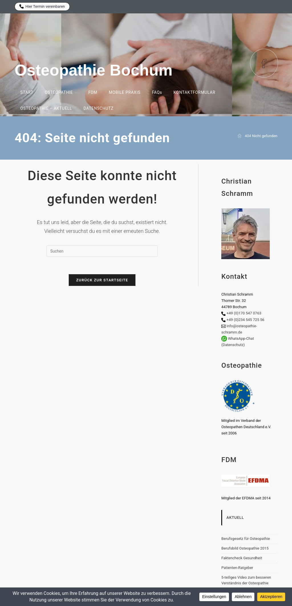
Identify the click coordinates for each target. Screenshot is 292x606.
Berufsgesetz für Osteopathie (245, 538)
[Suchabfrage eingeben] (102, 251)
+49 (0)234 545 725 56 (245, 320)
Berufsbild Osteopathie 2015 (245, 548)
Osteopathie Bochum (94, 70)
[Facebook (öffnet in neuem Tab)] (264, 63)
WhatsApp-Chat (241, 338)
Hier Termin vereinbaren (42, 6)
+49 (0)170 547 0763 (244, 313)
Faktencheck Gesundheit (241, 558)
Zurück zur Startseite (102, 280)
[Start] (240, 136)
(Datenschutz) (233, 345)
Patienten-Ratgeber (237, 568)
